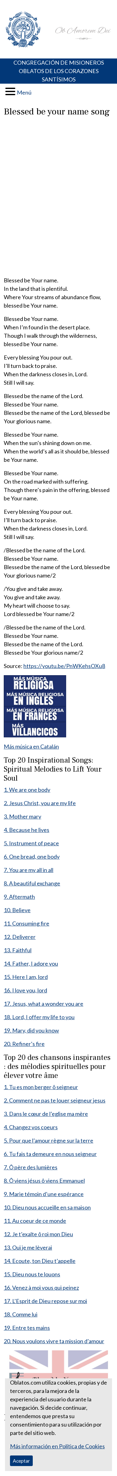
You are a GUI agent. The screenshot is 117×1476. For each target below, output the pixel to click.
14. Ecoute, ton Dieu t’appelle (40, 1260)
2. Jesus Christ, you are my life (40, 803)
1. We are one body (27, 789)
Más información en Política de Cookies (57, 1446)
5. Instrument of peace (31, 843)
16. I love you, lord (25, 990)
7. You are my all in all (28, 869)
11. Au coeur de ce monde (35, 1220)
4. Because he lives (26, 829)
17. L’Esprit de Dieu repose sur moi (45, 1300)
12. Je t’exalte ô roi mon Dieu (38, 1234)
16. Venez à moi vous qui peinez (41, 1287)
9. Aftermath (19, 896)
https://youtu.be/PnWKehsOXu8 (64, 665)
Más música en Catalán (31, 746)
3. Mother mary (22, 816)
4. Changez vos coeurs (31, 1127)
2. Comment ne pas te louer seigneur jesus (54, 1100)
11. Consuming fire (26, 923)
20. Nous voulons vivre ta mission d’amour (54, 1341)
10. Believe (17, 910)
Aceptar (21, 1461)
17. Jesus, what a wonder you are (43, 1003)
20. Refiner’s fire (24, 1043)
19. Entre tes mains (27, 1327)
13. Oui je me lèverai (28, 1247)
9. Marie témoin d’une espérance (44, 1194)
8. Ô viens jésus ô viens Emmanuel (44, 1180)
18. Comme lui (20, 1314)
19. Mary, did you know (31, 1030)
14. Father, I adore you (31, 963)
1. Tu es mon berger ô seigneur (41, 1087)
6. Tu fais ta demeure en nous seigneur (50, 1153)
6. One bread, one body (32, 856)
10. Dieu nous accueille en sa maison (47, 1207)
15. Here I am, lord (26, 976)
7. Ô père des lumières (30, 1167)
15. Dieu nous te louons (32, 1274)
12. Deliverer (20, 936)
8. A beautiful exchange (32, 883)
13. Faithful (18, 950)
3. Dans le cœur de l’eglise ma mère (46, 1113)
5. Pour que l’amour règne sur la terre (48, 1140)
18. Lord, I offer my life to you (39, 1017)
